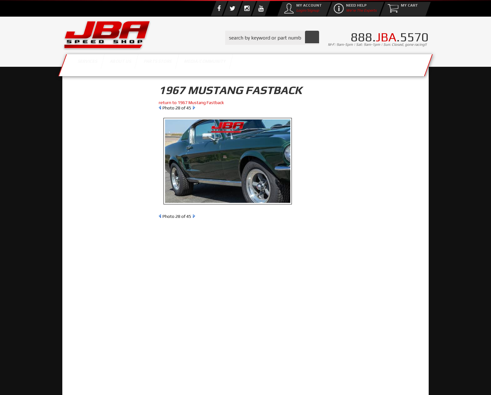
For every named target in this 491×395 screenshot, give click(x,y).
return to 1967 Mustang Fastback (191, 102)
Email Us (89, 256)
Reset (76, 130)
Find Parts (99, 130)
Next (194, 107)
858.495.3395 (93, 269)
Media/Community (298, 63)
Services (97, 63)
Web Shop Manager (295, 384)
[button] (272, 38)
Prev (160, 107)
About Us (154, 63)
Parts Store (218, 63)
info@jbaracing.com (179, 370)
